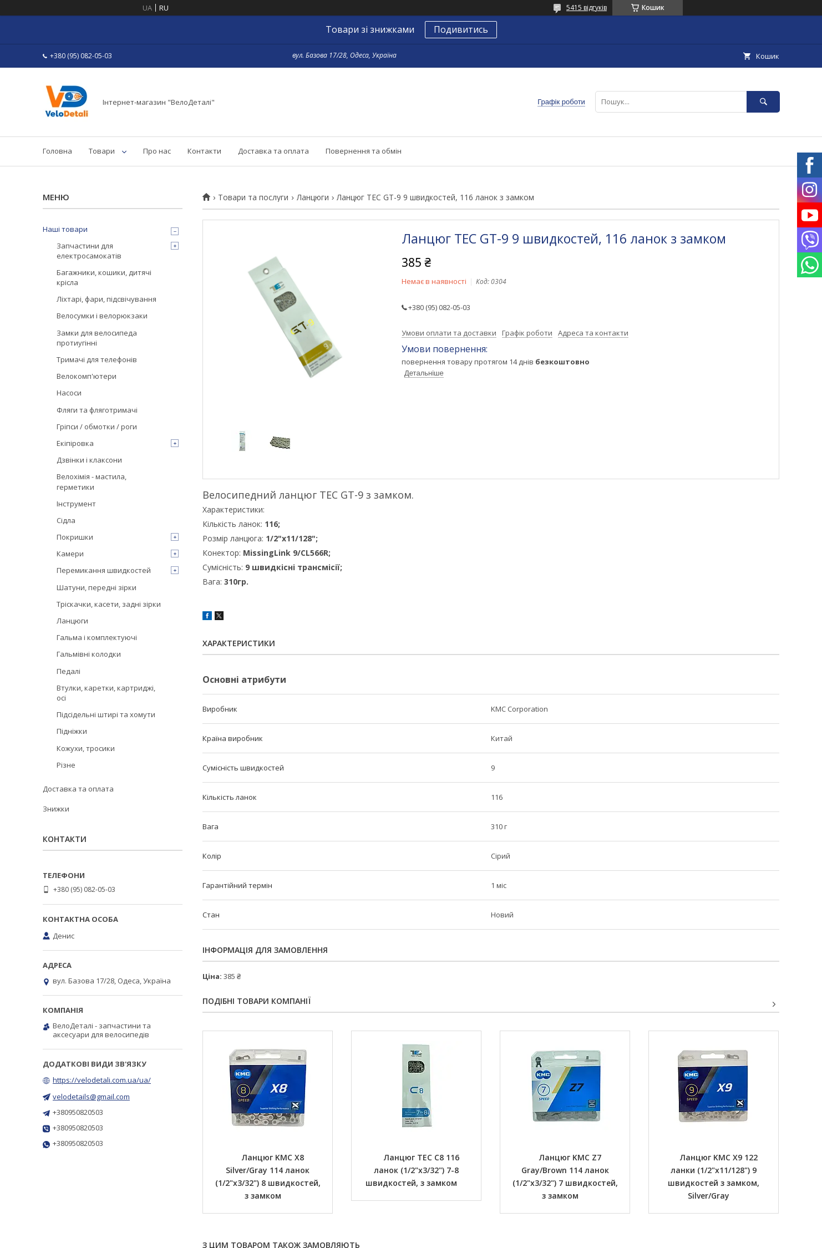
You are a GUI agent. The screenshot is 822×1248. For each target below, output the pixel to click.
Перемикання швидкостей (104, 570)
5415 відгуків (586, 7)
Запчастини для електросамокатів (89, 251)
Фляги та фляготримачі (97, 410)
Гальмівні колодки (89, 654)
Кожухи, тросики (86, 748)
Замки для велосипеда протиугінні (97, 338)
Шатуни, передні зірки (96, 587)
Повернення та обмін (364, 151)
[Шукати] (763, 102)
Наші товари (65, 229)
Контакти (204, 151)
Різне (66, 765)
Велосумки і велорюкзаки (102, 316)
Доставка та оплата (273, 151)
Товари (102, 151)
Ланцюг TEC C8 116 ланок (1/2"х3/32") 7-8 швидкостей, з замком (413, 1170)
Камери (70, 554)
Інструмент (76, 504)
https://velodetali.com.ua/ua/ (102, 1079)
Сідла (66, 520)
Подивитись (461, 29)
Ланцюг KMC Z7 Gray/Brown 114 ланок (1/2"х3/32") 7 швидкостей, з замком (566, 1176)
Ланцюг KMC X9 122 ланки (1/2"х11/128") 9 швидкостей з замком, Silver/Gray (715, 1176)
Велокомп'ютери (86, 376)
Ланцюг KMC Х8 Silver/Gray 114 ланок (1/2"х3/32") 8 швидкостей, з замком (269, 1176)
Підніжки (72, 731)
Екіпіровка (75, 443)
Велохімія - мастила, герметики (91, 481)
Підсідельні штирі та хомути (106, 714)
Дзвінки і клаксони (89, 460)
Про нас (157, 151)
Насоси (69, 393)
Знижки (56, 809)
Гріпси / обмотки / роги (97, 427)
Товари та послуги (253, 197)
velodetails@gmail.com (91, 1096)
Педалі (68, 671)
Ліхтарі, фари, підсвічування (106, 299)
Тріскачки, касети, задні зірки (109, 604)
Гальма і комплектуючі (97, 637)
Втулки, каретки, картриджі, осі (106, 693)
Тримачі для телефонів (97, 359)
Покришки (75, 537)
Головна (57, 151)
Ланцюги (313, 197)
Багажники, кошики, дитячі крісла (104, 277)
